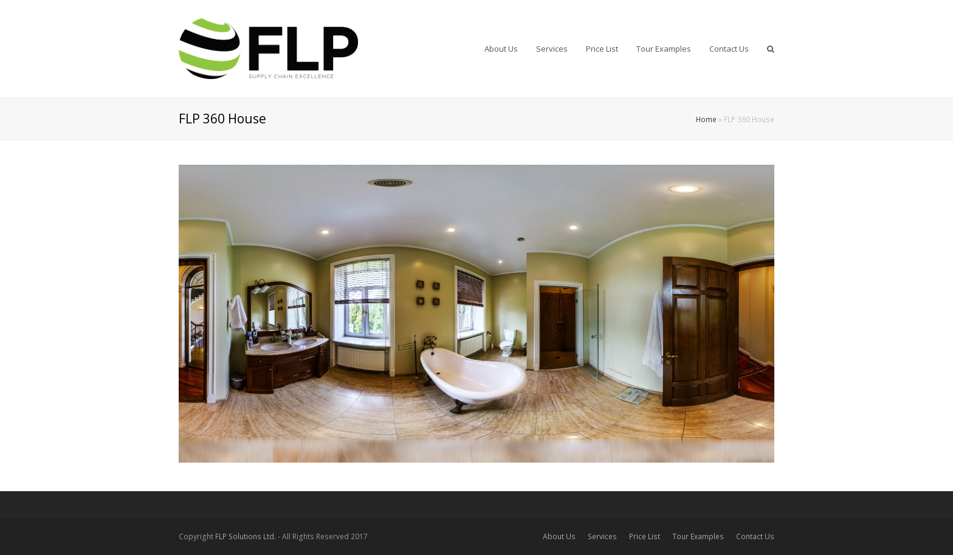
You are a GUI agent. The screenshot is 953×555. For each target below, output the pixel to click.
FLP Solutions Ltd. (245, 536)
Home (706, 119)
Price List (644, 536)
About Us (559, 536)
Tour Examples (698, 536)
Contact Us (755, 536)
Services (602, 536)
